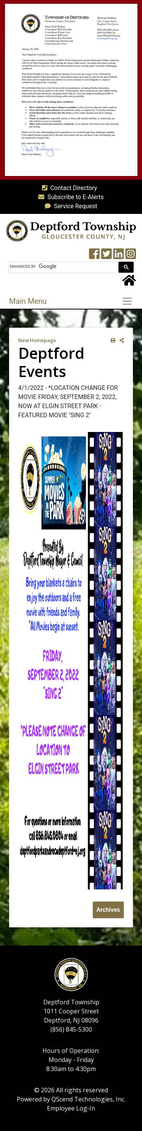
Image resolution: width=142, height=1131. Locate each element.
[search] (62, 266)
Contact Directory (68, 188)
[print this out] (111, 340)
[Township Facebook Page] (94, 256)
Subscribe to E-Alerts (69, 197)
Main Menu (28, 301)
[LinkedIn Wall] (118, 256)
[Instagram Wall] (130, 256)
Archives (108, 909)
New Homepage (37, 340)
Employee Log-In (71, 1108)
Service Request (69, 206)
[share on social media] (120, 340)
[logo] (71, 230)
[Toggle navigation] (129, 301)
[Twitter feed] (106, 256)
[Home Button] (129, 282)
